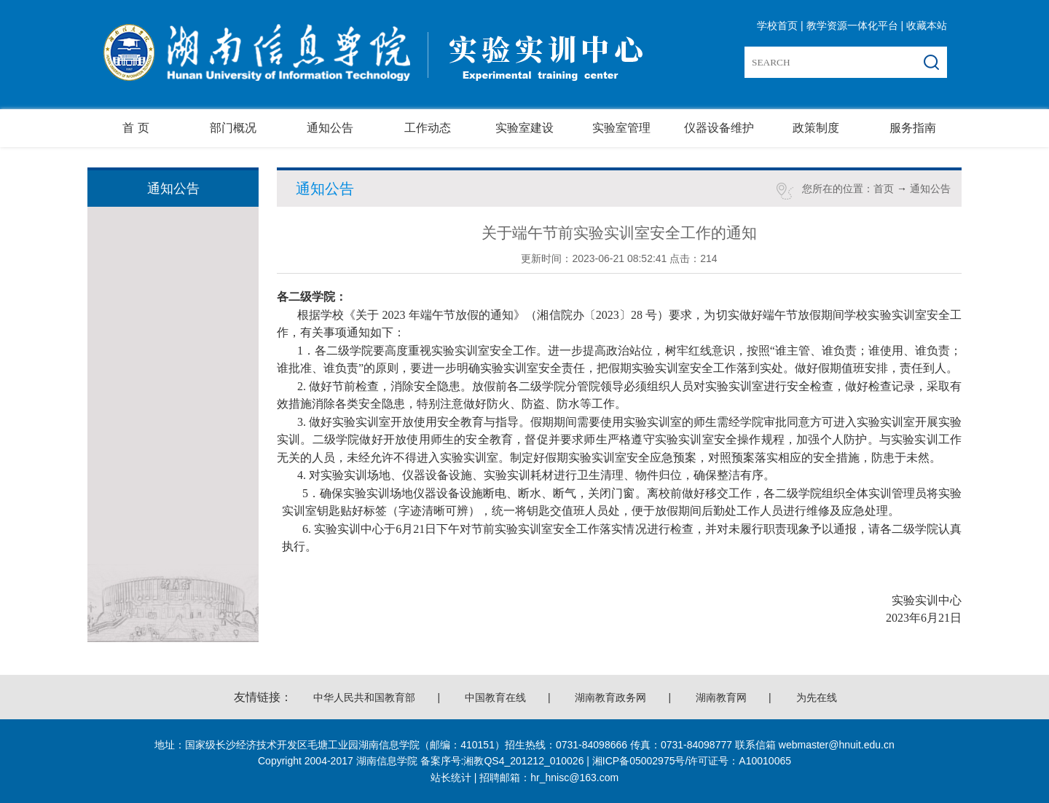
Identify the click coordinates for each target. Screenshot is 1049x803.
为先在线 (816, 697)
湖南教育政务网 (610, 697)
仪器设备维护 (719, 128)
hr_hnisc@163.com (574, 777)
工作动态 (427, 128)
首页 (883, 188)
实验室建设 (524, 128)
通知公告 (330, 128)
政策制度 (816, 128)
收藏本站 (926, 25)
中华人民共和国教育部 (364, 697)
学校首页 (777, 25)
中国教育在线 (495, 697)
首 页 (135, 128)
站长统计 (451, 777)
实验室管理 (621, 128)
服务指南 (912, 128)
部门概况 (233, 128)
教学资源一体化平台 (852, 25)
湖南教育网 (721, 697)
